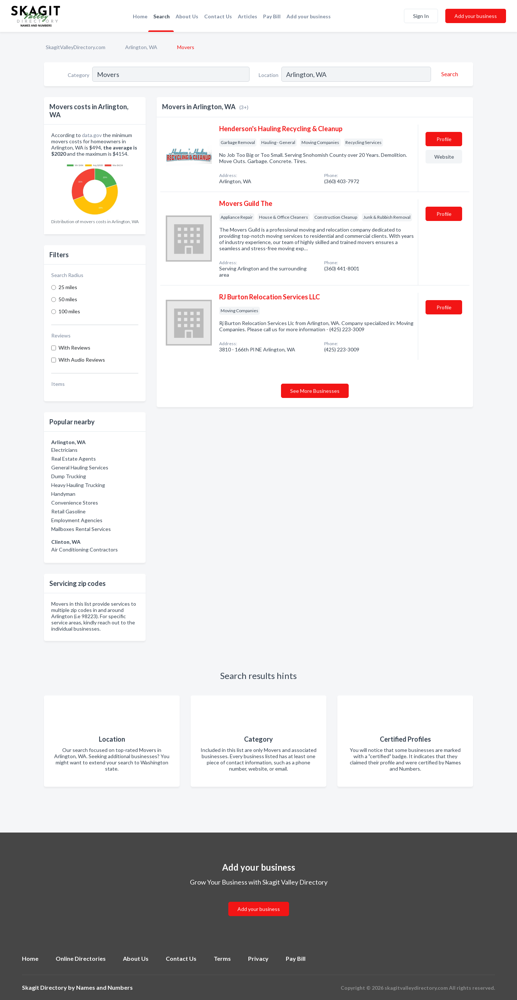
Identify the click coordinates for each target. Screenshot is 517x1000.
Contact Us (218, 16)
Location (268, 75)
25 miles (68, 287)
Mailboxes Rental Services (81, 529)
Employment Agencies (76, 520)
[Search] (448, 74)
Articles (247, 16)
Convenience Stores (74, 502)
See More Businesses (315, 391)
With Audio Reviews (82, 360)
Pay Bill (272, 16)
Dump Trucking (68, 476)
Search (161, 16)
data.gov (92, 135)
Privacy (258, 958)
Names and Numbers (104, 987)
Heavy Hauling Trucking (78, 485)
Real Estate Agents (73, 458)
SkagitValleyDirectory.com (75, 47)
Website (444, 157)
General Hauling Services (79, 467)
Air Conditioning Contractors (84, 549)
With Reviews (74, 347)
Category (78, 75)
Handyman (63, 494)
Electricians (64, 450)
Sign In (421, 16)
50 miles (68, 299)
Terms (222, 958)
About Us (187, 16)
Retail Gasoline (68, 511)
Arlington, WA (141, 47)
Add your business (308, 16)
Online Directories (81, 958)
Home (140, 16)
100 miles (69, 311)
